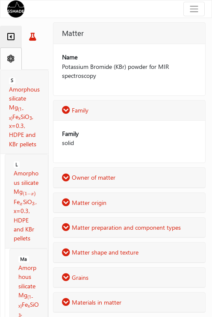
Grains (75, 277)
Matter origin (84, 202)
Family (75, 110)
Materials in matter (91, 302)
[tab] (11, 37)
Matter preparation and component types (121, 227)
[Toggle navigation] (194, 9)
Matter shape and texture (100, 252)
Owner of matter (88, 177)
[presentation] (29, 192)
